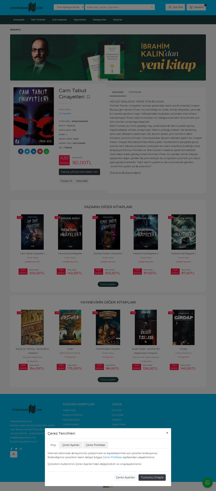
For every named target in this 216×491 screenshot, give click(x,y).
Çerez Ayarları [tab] (70, 445)
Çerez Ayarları (125, 477)
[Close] (167, 433)
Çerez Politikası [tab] (95, 445)
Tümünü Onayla (152, 477)
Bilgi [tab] (53, 445)
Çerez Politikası (112, 457)
